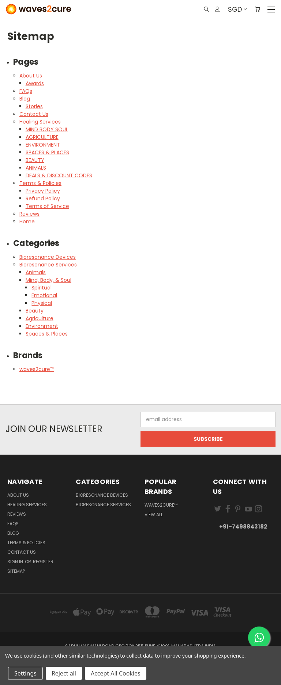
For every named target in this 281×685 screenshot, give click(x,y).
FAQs (25, 91)
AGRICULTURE (42, 137)
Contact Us (33, 114)
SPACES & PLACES (47, 152)
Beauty (35, 310)
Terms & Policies (40, 183)
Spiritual (41, 287)
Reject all (64, 673)
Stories (34, 106)
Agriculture (39, 318)
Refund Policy (43, 198)
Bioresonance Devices (47, 257)
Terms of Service (47, 206)
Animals (36, 272)
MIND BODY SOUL (47, 129)
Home (27, 221)
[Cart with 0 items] (257, 9)
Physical (41, 303)
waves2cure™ (36, 369)
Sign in (15, 562)
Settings (25, 673)
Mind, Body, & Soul (48, 280)
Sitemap (16, 571)
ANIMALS (36, 167)
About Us (30, 75)
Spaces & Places (47, 333)
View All (154, 514)
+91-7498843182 (243, 526)
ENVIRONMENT (43, 144)
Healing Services (40, 121)
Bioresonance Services (48, 264)
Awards (35, 83)
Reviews (29, 213)
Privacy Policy (43, 190)
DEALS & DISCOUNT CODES (59, 175)
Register (43, 562)
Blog (24, 98)
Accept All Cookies (115, 673)
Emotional (44, 295)
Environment (42, 326)
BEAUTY (35, 160)
